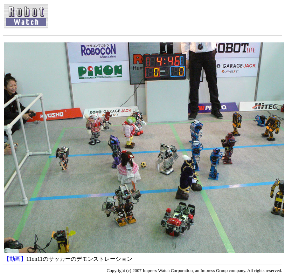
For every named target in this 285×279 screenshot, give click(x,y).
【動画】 (15, 259)
